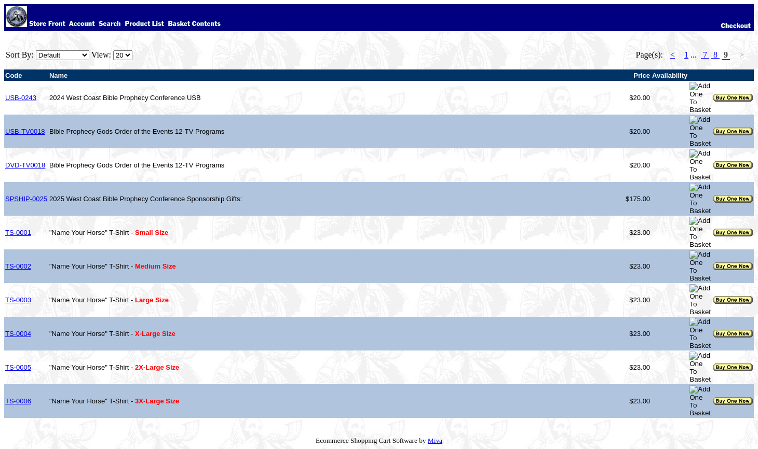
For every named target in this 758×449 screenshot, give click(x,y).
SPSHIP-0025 (26, 199)
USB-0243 (20, 98)
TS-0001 (18, 232)
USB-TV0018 (25, 131)
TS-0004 (18, 334)
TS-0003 (18, 300)
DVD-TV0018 (25, 165)
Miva (435, 440)
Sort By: (20, 54)
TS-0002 (18, 266)
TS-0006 (18, 401)
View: (101, 54)
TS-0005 (18, 367)
